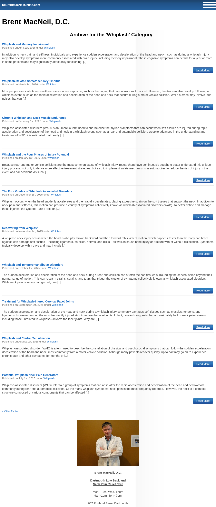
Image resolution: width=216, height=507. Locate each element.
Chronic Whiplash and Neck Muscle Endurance (34, 117)
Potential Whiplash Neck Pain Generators (30, 375)
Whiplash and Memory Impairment (25, 44)
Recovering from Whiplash (20, 228)
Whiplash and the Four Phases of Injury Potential (35, 154)
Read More (203, 70)
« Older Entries (10, 411)
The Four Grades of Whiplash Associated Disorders (37, 191)
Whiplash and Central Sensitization (26, 338)
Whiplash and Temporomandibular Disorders (32, 264)
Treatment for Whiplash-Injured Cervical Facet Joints (38, 301)
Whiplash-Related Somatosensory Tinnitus (31, 81)
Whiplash (49, 47)
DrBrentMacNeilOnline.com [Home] (21, 5)
